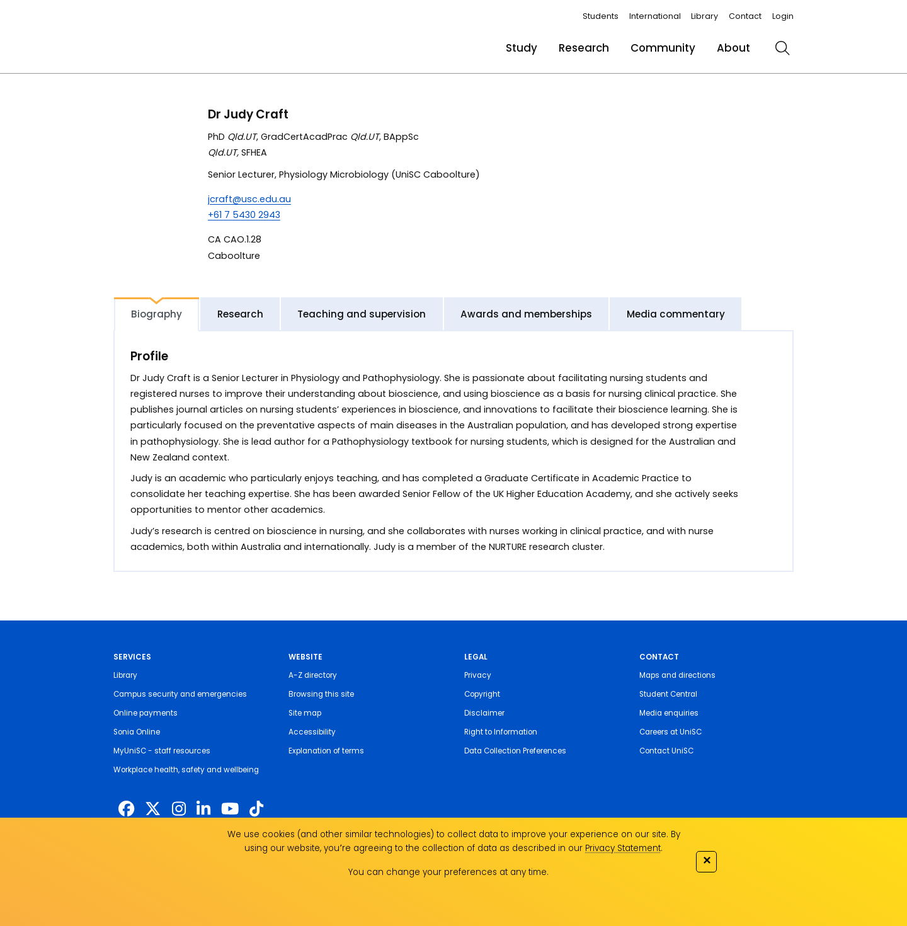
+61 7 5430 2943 (244, 215)
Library (704, 16)
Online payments (145, 713)
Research (584, 47)
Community (662, 47)
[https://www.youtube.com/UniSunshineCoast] (230, 808)
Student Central (668, 694)
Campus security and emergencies (180, 694)
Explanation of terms (326, 751)
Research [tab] (240, 314)
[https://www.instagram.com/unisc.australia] (179, 808)
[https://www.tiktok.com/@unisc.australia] (256, 808)
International (655, 16)
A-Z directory (312, 675)
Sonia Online (136, 732)
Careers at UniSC (670, 732)
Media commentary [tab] (676, 314)
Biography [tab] (156, 314)
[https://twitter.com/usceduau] (153, 808)
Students (601, 16)
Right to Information (500, 732)
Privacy (477, 675)
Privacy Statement (623, 848)
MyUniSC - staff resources (161, 751)
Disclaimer (484, 713)
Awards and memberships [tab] (526, 314)
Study (521, 47)
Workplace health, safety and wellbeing (186, 770)
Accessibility (312, 732)
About (733, 47)
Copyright (482, 694)
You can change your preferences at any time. (448, 872)
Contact (745, 16)
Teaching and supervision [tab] (361, 314)
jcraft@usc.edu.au (249, 199)
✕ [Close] (706, 860)
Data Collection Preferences (515, 751)
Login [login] (783, 16)
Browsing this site (321, 694)
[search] (782, 47)
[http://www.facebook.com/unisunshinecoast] (126, 808)
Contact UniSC (666, 751)
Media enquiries (669, 713)
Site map (304, 713)
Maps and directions (677, 675)
